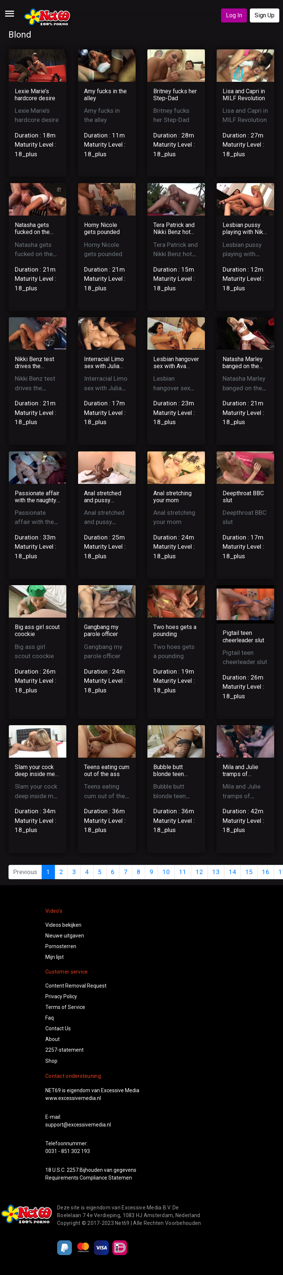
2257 (72, 1170)
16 (265, 872)
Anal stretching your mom (172, 497)
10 (166, 872)
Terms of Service (65, 1007)
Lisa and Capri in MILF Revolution (244, 95)
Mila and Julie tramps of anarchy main (240, 774)
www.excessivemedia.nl (73, 1098)
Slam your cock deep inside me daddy (35, 774)
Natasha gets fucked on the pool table (32, 231)
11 (182, 872)
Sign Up (265, 15)
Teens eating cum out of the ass (106, 771)
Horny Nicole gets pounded (102, 228)
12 (199, 872)
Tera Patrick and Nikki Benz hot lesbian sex (174, 231)
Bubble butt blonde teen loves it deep (170, 774)
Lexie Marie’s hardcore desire (35, 95)
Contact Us (58, 1028)
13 (216, 872)
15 (249, 872)
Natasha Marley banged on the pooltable (243, 366)
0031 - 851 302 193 (67, 1151)
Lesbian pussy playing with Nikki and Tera (245, 231)
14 (232, 872)
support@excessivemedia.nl (78, 1125)
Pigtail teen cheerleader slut (243, 636)
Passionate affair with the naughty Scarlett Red (37, 500)
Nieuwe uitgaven (64, 936)
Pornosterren (60, 946)
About (52, 1039)
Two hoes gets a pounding (174, 630)
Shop (51, 1061)
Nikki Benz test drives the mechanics (34, 366)
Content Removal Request (75, 986)
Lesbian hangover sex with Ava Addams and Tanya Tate (176, 370)
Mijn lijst (54, 957)
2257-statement (64, 1050)
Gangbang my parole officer (101, 630)
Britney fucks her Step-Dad (175, 95)
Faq (49, 1018)
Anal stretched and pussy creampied (102, 500)
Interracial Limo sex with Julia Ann (104, 366)
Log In (234, 15)
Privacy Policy (61, 996)
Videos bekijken (63, 925)
